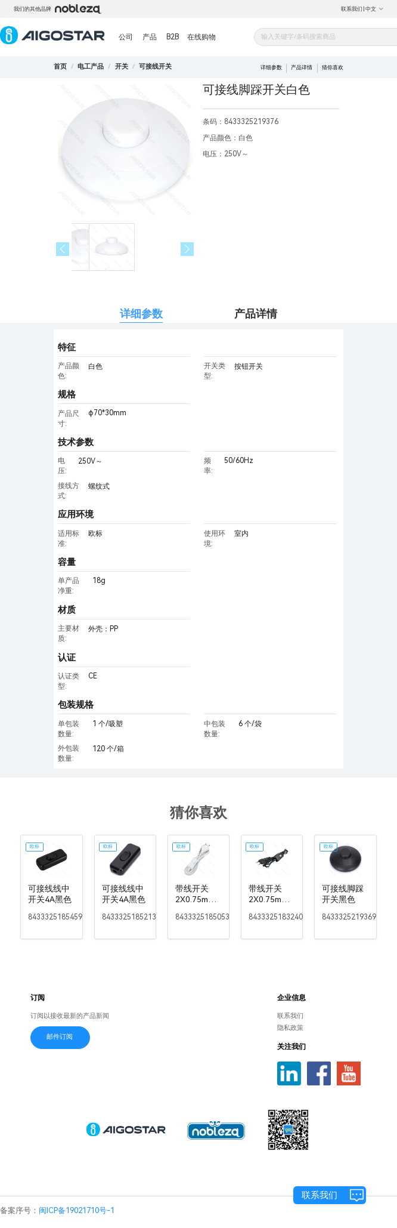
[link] (90, 66)
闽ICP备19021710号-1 (76, 1210)
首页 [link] (60, 66)
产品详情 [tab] (255, 313)
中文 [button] (374, 9)
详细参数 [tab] (141, 313)
